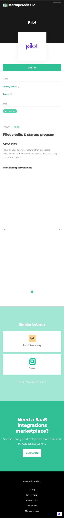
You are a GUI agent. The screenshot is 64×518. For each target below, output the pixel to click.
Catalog (32, 489)
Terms (7, 94)
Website (32, 67)
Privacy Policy (11, 86)
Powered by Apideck (32, 481)
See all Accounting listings (32, 382)
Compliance (32, 505)
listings (6, 127)
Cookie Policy (32, 500)
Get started (32, 452)
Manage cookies (32, 511)
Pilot (16, 127)
